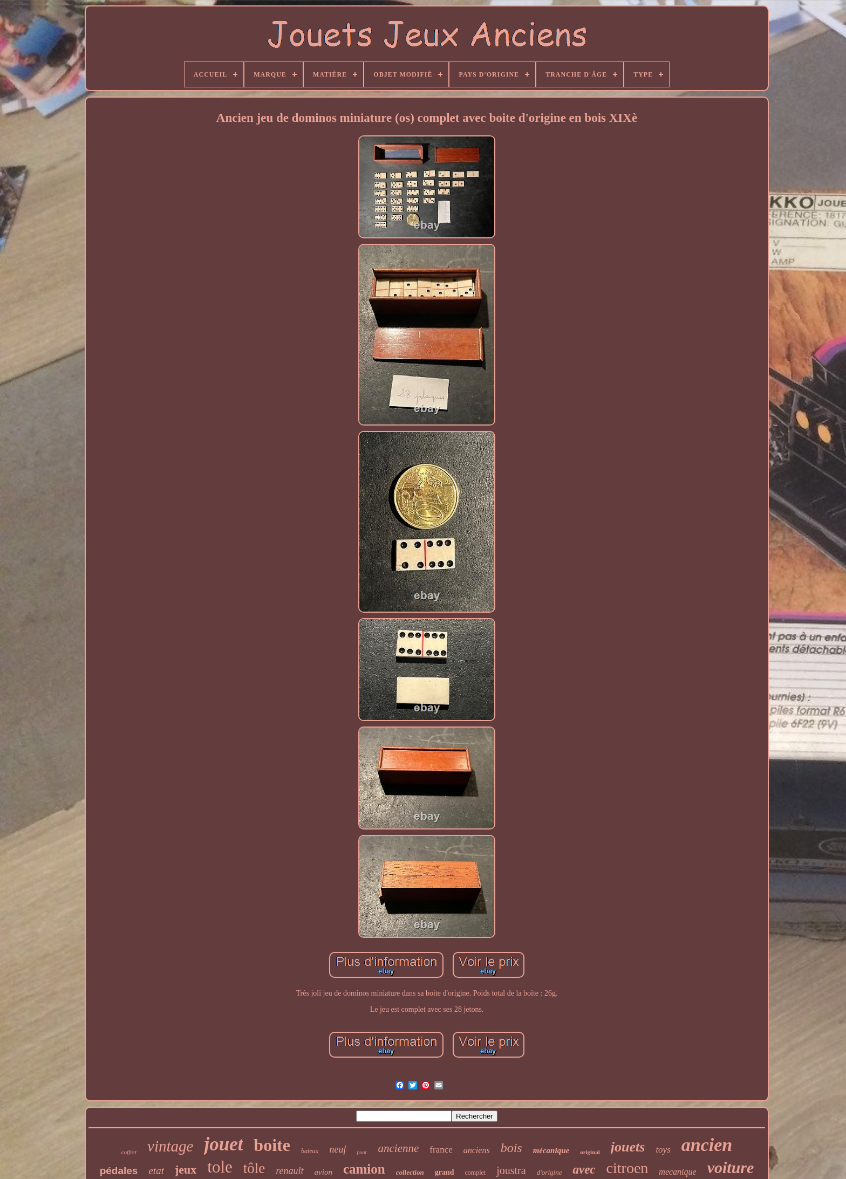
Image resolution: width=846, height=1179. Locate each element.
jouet (223, 1144)
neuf (338, 1149)
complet (475, 1172)
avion (323, 1172)
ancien (706, 1145)
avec (583, 1169)
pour (362, 1152)
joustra (511, 1170)
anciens (476, 1150)
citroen (627, 1168)
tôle (254, 1168)
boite (272, 1145)
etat (156, 1170)
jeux (185, 1169)
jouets (628, 1147)
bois (511, 1148)
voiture (730, 1167)
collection (410, 1172)
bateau (310, 1151)
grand (444, 1172)
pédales (119, 1170)
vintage (170, 1146)
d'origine (549, 1172)
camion (364, 1169)
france (440, 1149)
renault (289, 1171)
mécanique (551, 1150)
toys (663, 1149)
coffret (129, 1152)
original (590, 1152)
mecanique (677, 1171)
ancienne (398, 1148)
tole (220, 1166)
